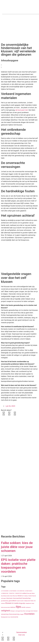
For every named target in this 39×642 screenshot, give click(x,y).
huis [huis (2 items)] (32, 600)
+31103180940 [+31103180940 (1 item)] (5, 591)
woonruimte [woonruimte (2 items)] (14, 617)
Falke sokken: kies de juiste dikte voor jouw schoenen (17, 547)
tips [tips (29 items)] (18, 606)
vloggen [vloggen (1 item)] (22, 614)
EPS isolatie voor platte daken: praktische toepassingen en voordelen (18, 565)
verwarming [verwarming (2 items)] (4, 614)
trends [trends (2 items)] (23, 607)
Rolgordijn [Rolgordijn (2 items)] (22, 603)
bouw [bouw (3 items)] (20, 596)
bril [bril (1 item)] (23, 596)
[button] (20, 14)
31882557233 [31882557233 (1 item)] (18, 593)
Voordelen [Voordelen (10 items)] (29, 613)
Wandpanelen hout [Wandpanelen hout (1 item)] (5, 617)
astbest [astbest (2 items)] (24, 593)
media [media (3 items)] (16, 603)
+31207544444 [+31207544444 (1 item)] (12, 591)
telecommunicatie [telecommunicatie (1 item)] (5, 607)
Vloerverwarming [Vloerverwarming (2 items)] (14, 614)
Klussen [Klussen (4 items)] (8, 603)
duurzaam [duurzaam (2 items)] (9, 598)
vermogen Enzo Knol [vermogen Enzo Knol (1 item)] (20, 611)
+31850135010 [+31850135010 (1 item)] (28, 591)
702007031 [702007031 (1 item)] (12, 593)
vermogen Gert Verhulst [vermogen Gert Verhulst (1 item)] (31, 611)
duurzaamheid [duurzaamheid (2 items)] (17, 598)
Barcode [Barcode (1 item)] (29, 593)
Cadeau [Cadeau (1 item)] (26, 596)
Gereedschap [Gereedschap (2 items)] (26, 598)
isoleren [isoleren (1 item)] (3, 603)
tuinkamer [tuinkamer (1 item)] (28, 607)
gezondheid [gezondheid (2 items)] (12, 600)
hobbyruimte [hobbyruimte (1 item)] (27, 600)
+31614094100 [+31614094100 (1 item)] (20, 591)
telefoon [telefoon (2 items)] (12, 607)
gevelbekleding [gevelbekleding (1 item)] (4, 600)
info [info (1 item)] (35, 600)
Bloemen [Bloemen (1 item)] (15, 596)
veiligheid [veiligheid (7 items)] (5, 610)
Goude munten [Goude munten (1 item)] (20, 600)
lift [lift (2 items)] (13, 603)
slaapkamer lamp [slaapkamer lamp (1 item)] (30, 603)
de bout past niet (21, 110)
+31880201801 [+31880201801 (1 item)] (5, 593)
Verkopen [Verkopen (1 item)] (12, 611)
